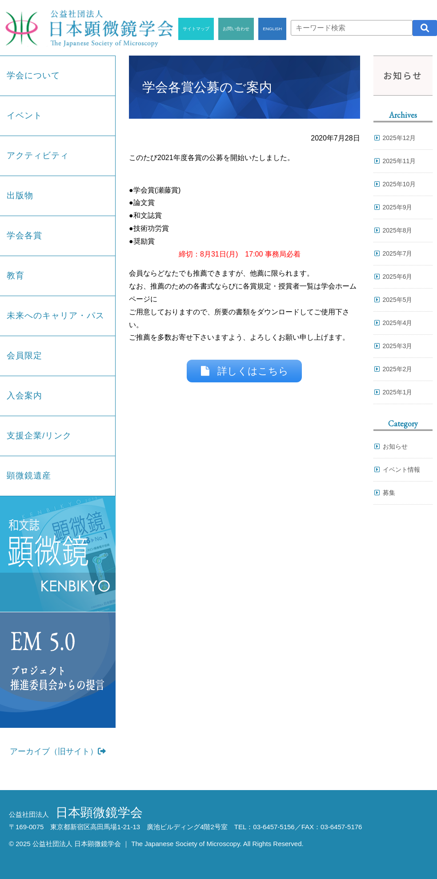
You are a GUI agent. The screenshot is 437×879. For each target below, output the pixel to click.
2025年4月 (398, 322)
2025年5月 (398, 299)
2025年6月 (398, 276)
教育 (15, 275)
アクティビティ (38, 155)
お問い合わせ (236, 28)
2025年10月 (399, 184)
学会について (33, 75)
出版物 (20, 195)
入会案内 (24, 395)
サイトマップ (196, 28)
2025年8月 (398, 230)
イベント (24, 115)
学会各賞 (24, 235)
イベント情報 (401, 469)
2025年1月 (398, 392)
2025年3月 (398, 345)
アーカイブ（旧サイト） (58, 751)
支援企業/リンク (39, 435)
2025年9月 (398, 207)
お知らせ (395, 446)
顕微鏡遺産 (29, 475)
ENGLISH (272, 28)
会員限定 (24, 355)
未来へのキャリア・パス (55, 315)
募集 (389, 492)
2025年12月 (399, 137)
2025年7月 (398, 253)
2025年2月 (398, 369)
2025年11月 (399, 161)
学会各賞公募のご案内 (207, 87)
